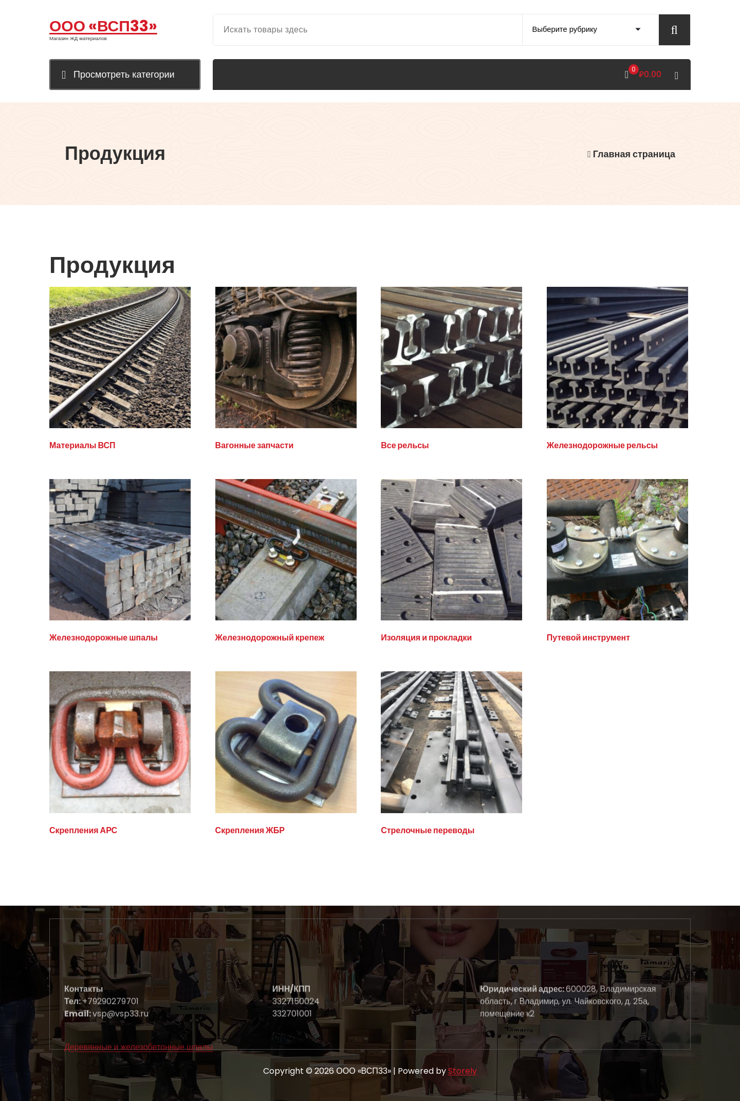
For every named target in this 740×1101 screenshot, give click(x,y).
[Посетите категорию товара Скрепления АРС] (120, 755)
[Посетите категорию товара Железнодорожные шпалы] (120, 563)
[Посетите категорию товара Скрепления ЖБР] (286, 755)
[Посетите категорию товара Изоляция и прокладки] (451, 563)
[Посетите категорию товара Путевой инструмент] (617, 563)
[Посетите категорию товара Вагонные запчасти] (286, 370)
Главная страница (631, 154)
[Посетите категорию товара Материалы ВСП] (120, 370)
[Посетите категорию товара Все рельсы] (451, 370)
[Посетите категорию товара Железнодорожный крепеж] (286, 563)
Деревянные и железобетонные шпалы (138, 1090)
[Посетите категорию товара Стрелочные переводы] (451, 755)
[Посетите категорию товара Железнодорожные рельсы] (617, 370)
